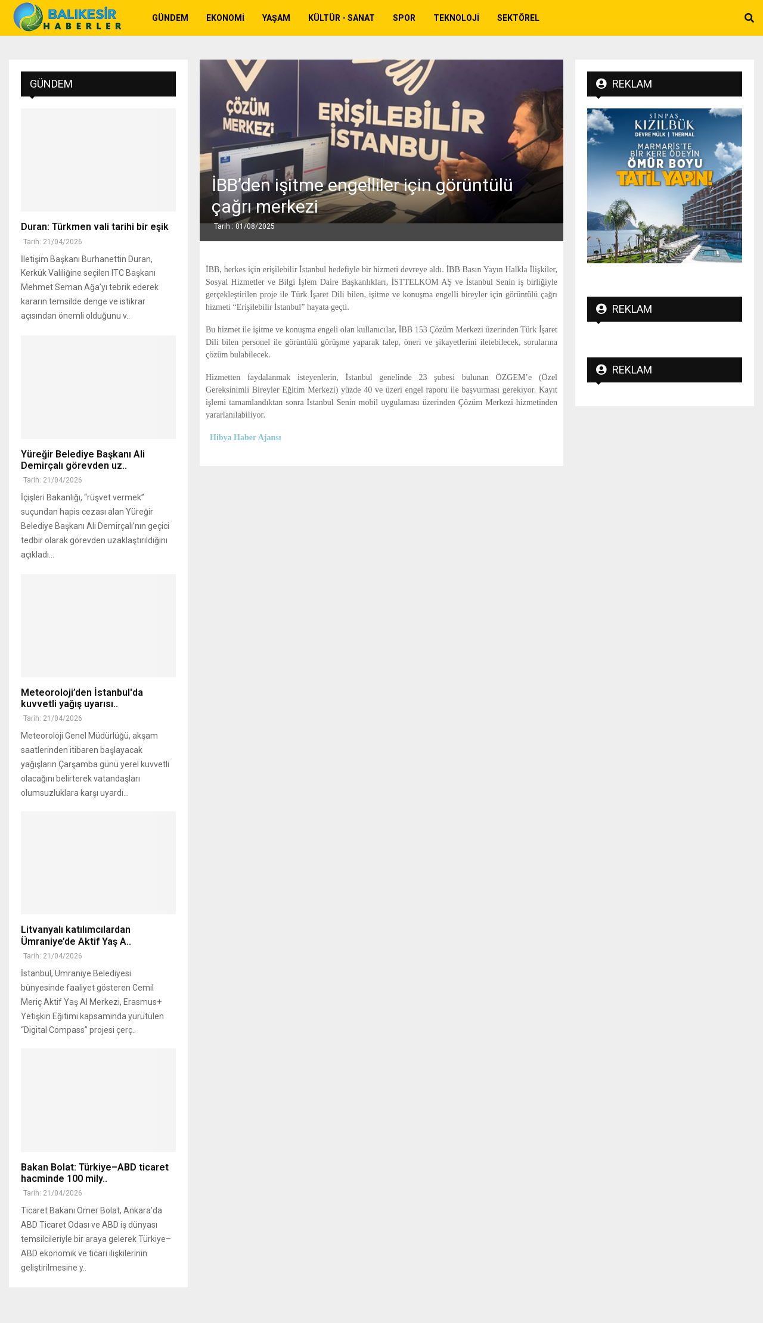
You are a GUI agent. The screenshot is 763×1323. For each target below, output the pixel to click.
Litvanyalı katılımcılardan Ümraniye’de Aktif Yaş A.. (76, 935)
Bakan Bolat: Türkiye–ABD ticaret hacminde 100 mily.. (95, 1173)
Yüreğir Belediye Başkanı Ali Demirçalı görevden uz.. (83, 460)
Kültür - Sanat (341, 18)
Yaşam (276, 18)
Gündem (170, 18)
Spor (404, 18)
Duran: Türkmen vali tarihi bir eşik (95, 226)
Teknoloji (456, 18)
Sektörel (518, 18)
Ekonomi (225, 18)
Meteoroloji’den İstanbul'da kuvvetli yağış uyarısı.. (82, 698)
